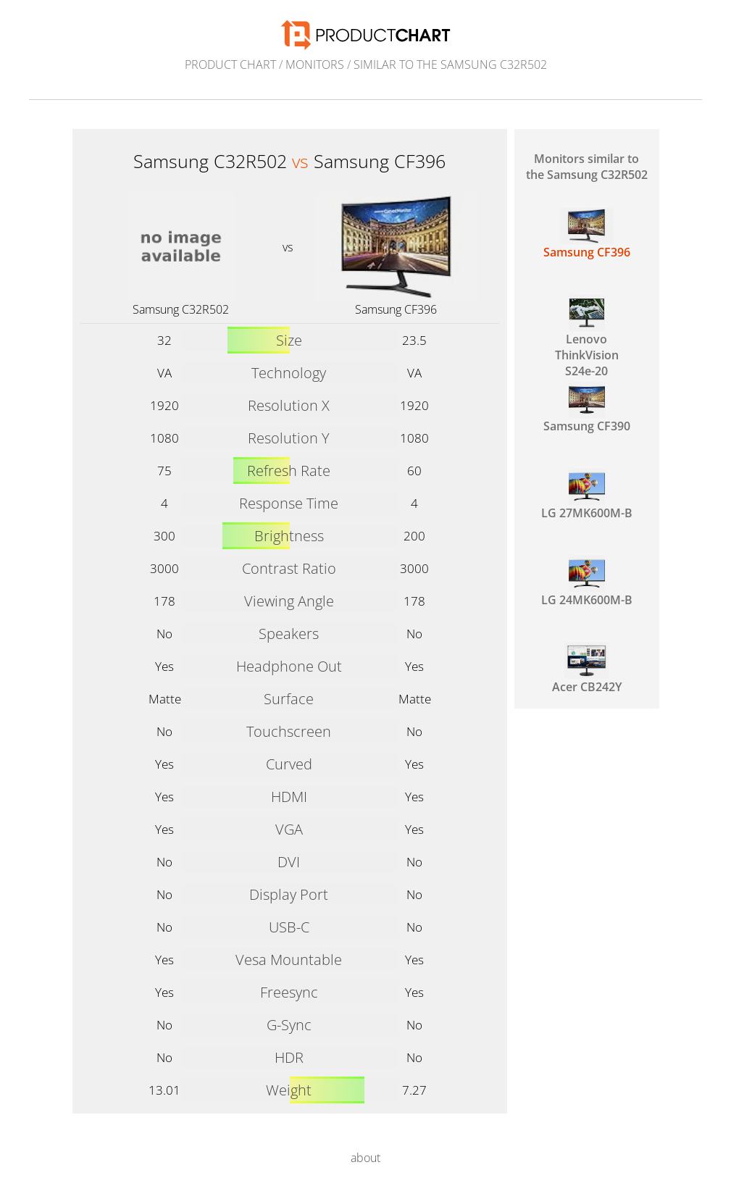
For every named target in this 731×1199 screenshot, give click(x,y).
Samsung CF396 (396, 309)
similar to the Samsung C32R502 (450, 64)
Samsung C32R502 (181, 309)
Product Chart (230, 64)
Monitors (314, 64)
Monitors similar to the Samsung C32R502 (587, 167)
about (365, 1158)
